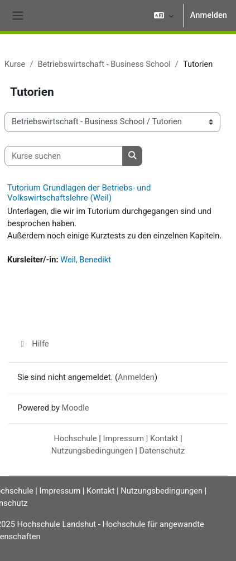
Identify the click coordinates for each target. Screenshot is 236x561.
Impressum (123, 438)
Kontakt (164, 438)
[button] (163, 15)
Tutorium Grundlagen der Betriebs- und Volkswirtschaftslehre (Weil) (79, 193)
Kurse (14, 64)
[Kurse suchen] (63, 156)
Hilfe (33, 344)
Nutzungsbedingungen (92, 451)
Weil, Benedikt (85, 260)
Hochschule (75, 438)
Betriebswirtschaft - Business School (103, 64)
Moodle (75, 408)
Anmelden (208, 15)
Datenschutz (162, 451)
